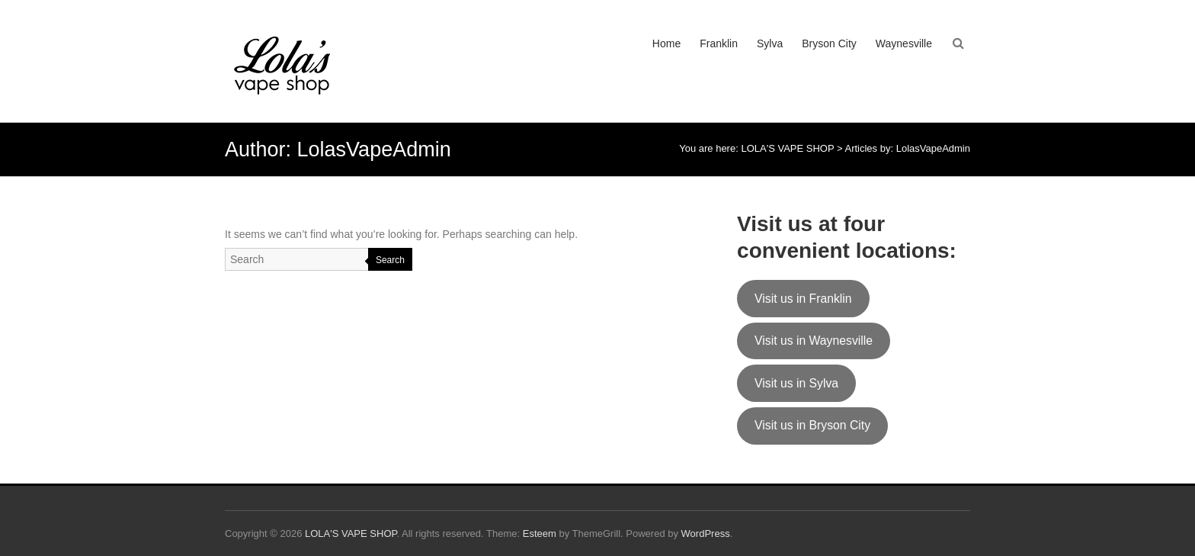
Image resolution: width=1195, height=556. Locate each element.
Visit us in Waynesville (813, 340)
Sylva (770, 43)
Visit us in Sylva (796, 383)
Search (390, 260)
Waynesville (904, 43)
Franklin (719, 43)
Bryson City (829, 43)
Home (666, 43)
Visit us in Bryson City (812, 425)
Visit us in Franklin (803, 298)
